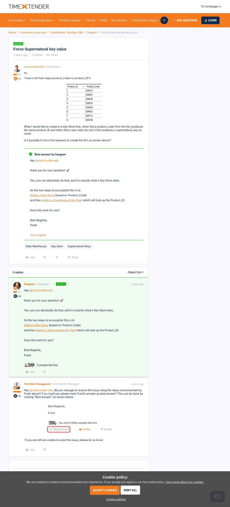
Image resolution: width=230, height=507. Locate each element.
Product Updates (69, 20)
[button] (185, 20)
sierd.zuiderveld (34, 66)
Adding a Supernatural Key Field (62, 200)
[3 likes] (41, 365)
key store (57, 246)
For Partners (119, 20)
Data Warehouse (36, 246)
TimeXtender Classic (144, 20)
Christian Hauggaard (37, 383)
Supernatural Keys (79, 246)
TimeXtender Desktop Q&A (66, 32)
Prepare (92, 32)
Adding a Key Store (42, 195)
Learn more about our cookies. (184, 482)
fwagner (29, 284)
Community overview (33, 32)
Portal (103, 20)
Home (12, 32)
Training (90, 20)
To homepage (211, 6)
